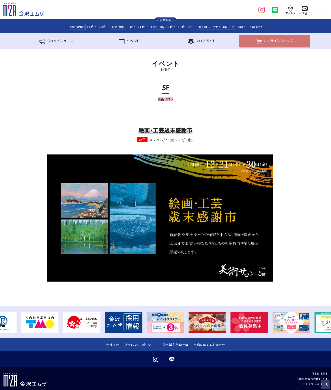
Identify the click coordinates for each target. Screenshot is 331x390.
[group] (39, 322)
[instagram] (261, 8)
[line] (275, 8)
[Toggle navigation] (321, 9)
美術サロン (165, 99)
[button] (5, 322)
